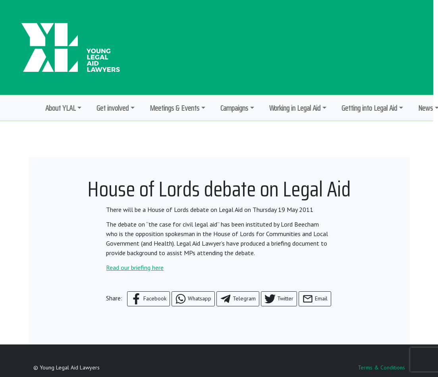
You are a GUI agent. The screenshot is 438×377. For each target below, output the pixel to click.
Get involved (112, 108)
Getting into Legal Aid (369, 108)
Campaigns (234, 108)
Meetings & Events (174, 108)
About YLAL (60, 108)
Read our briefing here (135, 267)
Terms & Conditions (381, 367)
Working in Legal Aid (294, 108)
